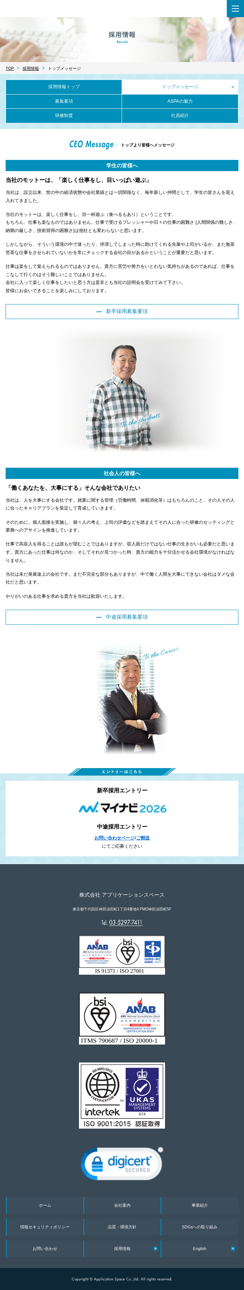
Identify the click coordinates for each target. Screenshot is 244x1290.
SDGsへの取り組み (199, 1227)
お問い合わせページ (114, 838)
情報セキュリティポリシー (45, 1227)
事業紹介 (200, 1205)
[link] (121, 1166)
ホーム (45, 1205)
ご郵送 (143, 838)
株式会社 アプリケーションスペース (59, 8)
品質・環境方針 (122, 1227)
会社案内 (122, 1205)
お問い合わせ (45, 1248)
